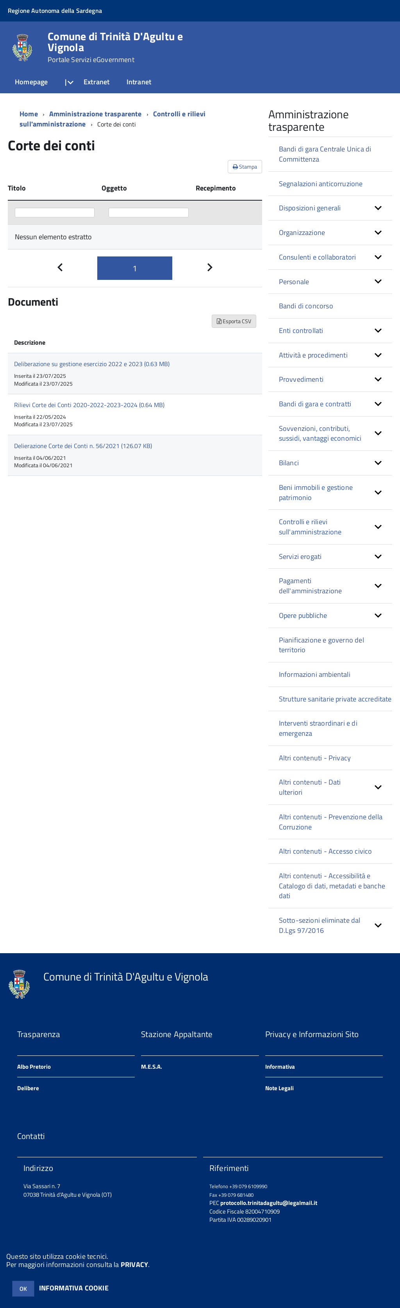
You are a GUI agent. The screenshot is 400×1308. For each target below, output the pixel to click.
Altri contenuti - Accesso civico (325, 851)
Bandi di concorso (306, 306)
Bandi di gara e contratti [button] (315, 404)
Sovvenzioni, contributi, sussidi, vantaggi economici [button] (320, 433)
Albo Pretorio (34, 1066)
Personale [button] (294, 281)
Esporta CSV (234, 321)
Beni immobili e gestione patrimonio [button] (316, 492)
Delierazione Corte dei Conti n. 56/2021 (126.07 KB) (83, 445)
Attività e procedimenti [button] (313, 355)
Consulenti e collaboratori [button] (317, 257)
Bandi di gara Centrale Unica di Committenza (325, 154)
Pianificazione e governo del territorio (321, 645)
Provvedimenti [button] (301, 379)
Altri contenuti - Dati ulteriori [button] (310, 787)
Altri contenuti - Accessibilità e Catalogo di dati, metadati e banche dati (332, 885)
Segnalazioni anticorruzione (321, 183)
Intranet (139, 82)
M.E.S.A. (151, 1066)
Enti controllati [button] (301, 330)
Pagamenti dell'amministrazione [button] (310, 585)
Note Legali (279, 1088)
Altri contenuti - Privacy (315, 758)
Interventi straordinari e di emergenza (318, 728)
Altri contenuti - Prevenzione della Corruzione (330, 821)
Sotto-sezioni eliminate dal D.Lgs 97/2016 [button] (320, 925)
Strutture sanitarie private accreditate (335, 699)
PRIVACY (134, 1264)
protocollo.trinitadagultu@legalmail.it (268, 1202)
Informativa (280, 1066)
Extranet (96, 82)
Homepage (31, 82)
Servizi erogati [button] (300, 556)
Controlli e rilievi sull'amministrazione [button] (310, 526)
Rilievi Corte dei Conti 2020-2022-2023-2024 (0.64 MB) (89, 404)
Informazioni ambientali (314, 674)
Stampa (245, 166)
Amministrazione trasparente (95, 114)
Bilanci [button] (289, 462)
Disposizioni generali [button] (310, 208)
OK (23, 1288)
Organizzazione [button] (302, 232)
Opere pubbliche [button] (303, 615)
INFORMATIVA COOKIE (74, 1288)
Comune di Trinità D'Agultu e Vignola (115, 47)
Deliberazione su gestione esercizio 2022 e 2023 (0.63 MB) (92, 363)
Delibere (28, 1088)
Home (29, 114)
